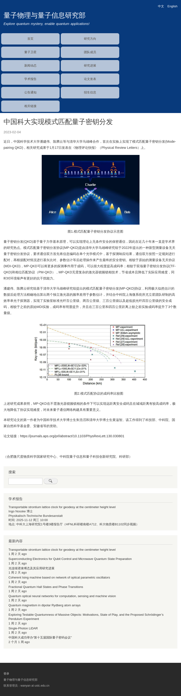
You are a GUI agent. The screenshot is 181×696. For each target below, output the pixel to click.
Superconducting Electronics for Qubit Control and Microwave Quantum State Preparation (70, 559)
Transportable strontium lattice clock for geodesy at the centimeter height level (61, 507)
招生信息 (90, 92)
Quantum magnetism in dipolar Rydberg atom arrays (44, 605)
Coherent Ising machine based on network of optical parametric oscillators (59, 577)
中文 (161, 6)
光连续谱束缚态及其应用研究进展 (31, 568)
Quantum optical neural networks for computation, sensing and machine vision (62, 596)
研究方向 (90, 38)
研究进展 (90, 65)
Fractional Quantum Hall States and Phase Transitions (45, 587)
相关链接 (30, 106)
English (172, 6)
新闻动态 (30, 65)
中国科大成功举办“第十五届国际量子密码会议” (40, 637)
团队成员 (90, 52)
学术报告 (30, 79)
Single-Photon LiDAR (23, 628)
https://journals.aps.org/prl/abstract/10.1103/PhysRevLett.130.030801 (72, 436)
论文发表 (90, 79)
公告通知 (30, 92)
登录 (6, 673)
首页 (30, 38)
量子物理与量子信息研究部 (45, 15)
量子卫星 (30, 52)
